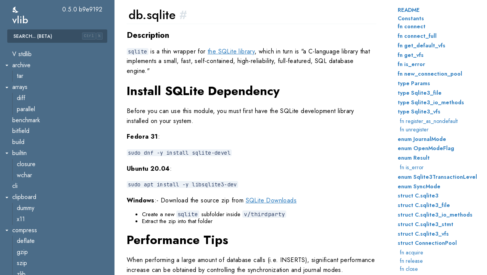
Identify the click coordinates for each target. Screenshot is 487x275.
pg (20, 115)
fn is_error (411, 64)
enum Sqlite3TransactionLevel (437, 177)
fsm (21, 49)
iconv (23, 269)
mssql (24, 93)
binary (24, 225)
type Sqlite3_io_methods (431, 102)
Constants (411, 18)
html (22, 258)
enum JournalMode (422, 139)
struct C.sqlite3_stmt (425, 224)
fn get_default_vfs (421, 45)
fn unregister (414, 129)
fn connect (412, 26)
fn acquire (411, 252)
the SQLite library (231, 51)
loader (25, 159)
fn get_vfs (411, 55)
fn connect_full (417, 36)
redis (23, 126)
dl (14, 148)
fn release (411, 261)
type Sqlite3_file (420, 93)
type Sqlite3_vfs (419, 111)
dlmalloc (22, 170)
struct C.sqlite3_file (424, 205)
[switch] (15, 9)
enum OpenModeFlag (426, 148)
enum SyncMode (419, 186)
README (408, 10)
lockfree (27, 60)
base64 (26, 214)
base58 (26, 203)
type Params (414, 83)
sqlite (23, 137)
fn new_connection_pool (430, 74)
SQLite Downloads (271, 200)
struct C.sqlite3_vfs (423, 234)
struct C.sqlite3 (418, 195)
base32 (26, 192)
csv (21, 236)
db (15, 82)
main (18, 71)
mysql (24, 104)
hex (21, 247)
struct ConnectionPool (427, 243)
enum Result (414, 158)
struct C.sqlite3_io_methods (435, 214)
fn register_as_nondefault (429, 121)
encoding (24, 181)
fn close (409, 269)
